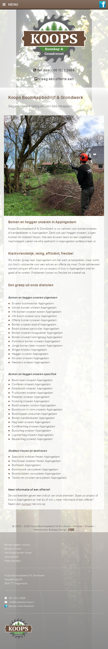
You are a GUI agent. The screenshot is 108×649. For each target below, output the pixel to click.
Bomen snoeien (13, 548)
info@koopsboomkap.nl (21, 602)
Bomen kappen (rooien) (17, 544)
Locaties (78, 526)
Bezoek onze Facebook (21, 606)
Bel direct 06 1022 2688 (54, 70)
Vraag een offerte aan (54, 79)
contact (26, 504)
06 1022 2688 (17, 598)
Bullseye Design (57, 529)
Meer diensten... (14, 560)
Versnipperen (12, 556)
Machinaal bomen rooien (18, 552)
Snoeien (89, 526)
